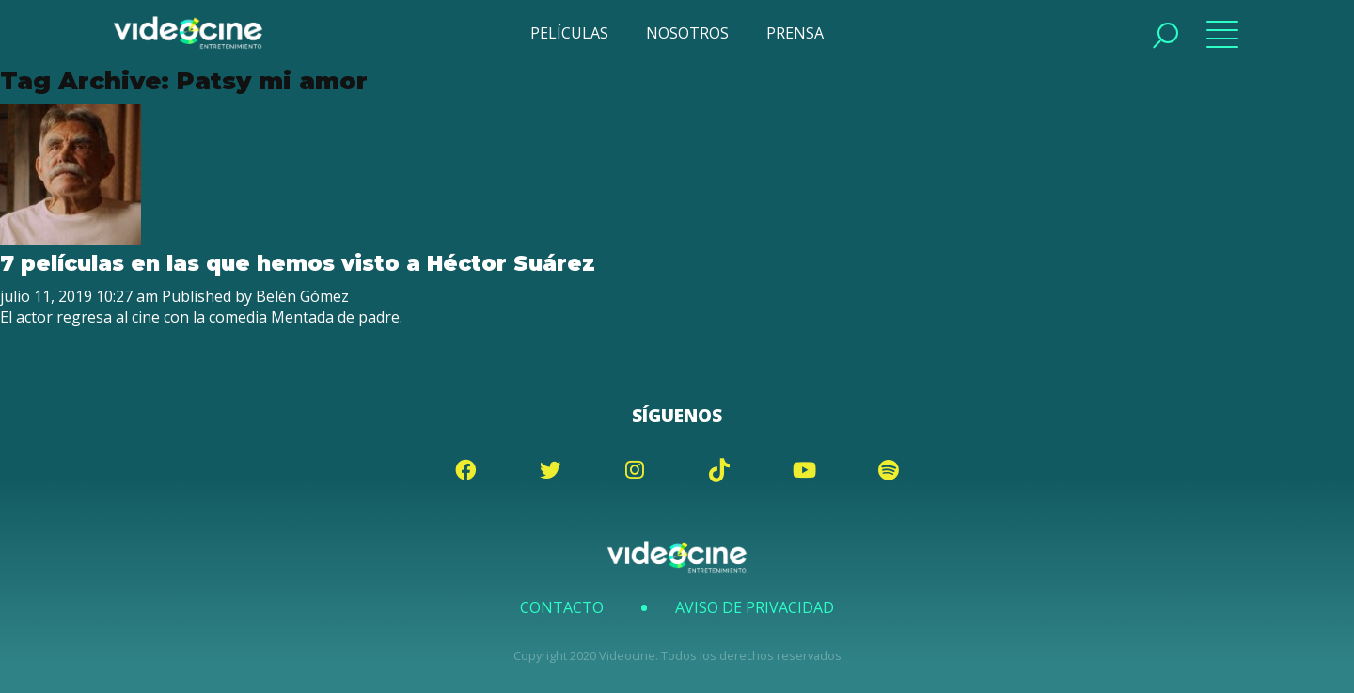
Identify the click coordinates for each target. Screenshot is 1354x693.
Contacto (562, 607)
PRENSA (795, 33)
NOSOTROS (687, 33)
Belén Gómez (302, 296)
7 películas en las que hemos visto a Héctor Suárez (297, 263)
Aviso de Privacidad (754, 607)
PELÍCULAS (569, 33)
